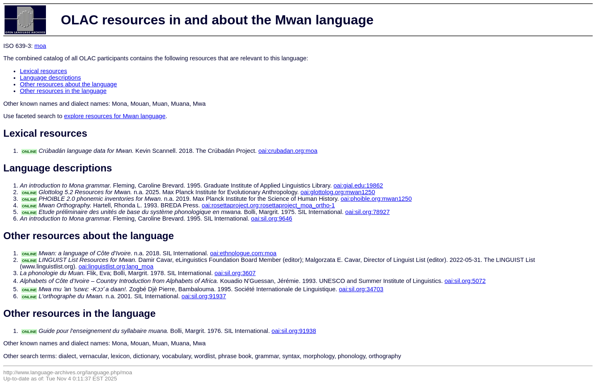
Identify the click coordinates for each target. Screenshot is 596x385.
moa (40, 46)
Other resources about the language (68, 84)
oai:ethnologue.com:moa (243, 253)
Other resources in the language (63, 91)
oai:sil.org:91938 (294, 331)
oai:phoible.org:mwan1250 (376, 198)
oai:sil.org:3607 (234, 273)
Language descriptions (50, 77)
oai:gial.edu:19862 (358, 185)
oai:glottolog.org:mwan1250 (337, 192)
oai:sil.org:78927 (367, 212)
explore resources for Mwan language (115, 116)
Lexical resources (43, 71)
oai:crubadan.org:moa (287, 150)
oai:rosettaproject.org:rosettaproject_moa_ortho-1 (268, 205)
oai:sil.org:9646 (271, 218)
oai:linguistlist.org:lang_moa (116, 266)
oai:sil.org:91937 (204, 296)
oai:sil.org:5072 (465, 281)
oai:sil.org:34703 (361, 289)
